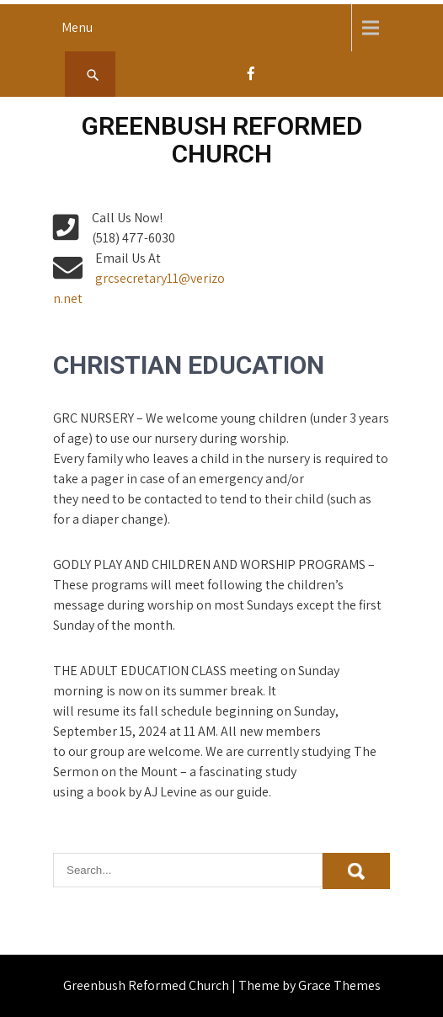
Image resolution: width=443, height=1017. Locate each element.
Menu (77, 27)
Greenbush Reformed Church (222, 139)
